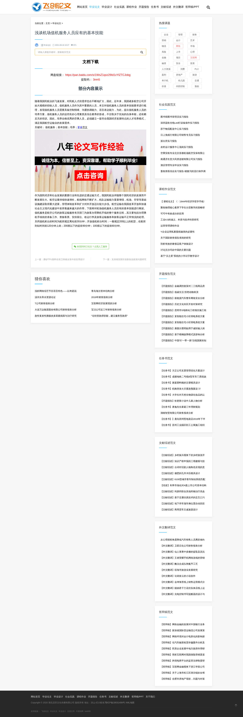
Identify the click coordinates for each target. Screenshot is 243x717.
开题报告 (144, 6)
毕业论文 (94, 6)
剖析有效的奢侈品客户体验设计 (177, 243)
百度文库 (71, 711)
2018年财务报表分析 (102, 296)
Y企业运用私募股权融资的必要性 (178, 231)
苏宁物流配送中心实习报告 (174, 129)
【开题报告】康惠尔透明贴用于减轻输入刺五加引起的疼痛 (183, 329)
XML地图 (130, 702)
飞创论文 (45, 711)
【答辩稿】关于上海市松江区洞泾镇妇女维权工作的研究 (183, 673)
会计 (178, 40)
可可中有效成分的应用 (172, 213)
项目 (178, 57)
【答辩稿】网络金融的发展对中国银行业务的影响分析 (183, 625)
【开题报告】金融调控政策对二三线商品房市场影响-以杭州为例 (183, 287)
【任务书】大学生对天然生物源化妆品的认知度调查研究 (183, 395)
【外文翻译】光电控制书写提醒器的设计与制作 (183, 595)
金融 (164, 57)
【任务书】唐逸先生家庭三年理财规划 (180, 407)
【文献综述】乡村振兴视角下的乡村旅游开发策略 (183, 456)
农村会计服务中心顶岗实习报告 (177, 147)
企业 (166, 34)
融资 (164, 63)
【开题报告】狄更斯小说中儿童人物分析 (181, 400)
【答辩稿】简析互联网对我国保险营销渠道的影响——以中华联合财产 (183, 655)
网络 (178, 46)
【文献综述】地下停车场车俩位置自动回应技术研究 (183, 504)
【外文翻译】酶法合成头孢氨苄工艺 (179, 563)
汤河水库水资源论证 (45, 296)
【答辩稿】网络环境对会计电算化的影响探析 (183, 637)
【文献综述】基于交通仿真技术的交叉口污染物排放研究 (183, 498)
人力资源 (166, 69)
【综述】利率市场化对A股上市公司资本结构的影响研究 (183, 486)
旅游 (194, 75)
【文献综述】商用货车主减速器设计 (179, 509)
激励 (197, 86)
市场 (192, 46)
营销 (164, 40)
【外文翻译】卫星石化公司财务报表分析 (181, 545)
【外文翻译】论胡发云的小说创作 (178, 576)
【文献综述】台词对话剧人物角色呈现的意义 (183, 468)
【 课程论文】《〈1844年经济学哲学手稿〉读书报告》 (183, 202)
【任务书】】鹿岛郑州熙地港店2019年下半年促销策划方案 (183, 420)
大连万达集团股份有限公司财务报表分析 (56, 309)
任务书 (155, 6)
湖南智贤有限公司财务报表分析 (177, 413)
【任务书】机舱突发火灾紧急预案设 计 (181, 388)
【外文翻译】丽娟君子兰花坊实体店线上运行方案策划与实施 (183, 589)
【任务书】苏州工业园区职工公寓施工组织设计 (183, 426)
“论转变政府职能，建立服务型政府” (109, 315)
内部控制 (180, 86)
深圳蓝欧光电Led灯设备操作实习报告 (180, 122)
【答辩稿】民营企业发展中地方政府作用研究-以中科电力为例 (183, 649)
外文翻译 (178, 6)
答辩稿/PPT (192, 6)
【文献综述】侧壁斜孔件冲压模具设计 (180, 473)
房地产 (179, 75)
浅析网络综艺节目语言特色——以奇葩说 (56, 290)
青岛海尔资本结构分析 (103, 290)
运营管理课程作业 (170, 225)
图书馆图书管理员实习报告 (174, 116)
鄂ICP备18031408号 (115, 702)
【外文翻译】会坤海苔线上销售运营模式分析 (183, 583)
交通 (197, 80)
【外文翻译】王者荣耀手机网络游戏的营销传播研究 (183, 558)
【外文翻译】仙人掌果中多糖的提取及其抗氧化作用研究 (183, 552)
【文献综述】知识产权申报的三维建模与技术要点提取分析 (183, 462)
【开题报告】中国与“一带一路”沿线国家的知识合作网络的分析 (183, 341)
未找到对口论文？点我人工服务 (90, 246)
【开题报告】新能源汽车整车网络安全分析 (183, 298)
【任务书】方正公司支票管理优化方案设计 (183, 370)
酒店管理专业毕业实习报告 (174, 165)
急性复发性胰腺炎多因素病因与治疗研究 (56, 315)
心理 (192, 52)
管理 (180, 34)
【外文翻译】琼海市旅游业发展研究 (179, 570)
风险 (164, 52)
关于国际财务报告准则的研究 (176, 237)
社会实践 (119, 6)
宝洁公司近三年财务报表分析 (106, 309)
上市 (178, 52)
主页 (48, 23)
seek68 (88, 711)
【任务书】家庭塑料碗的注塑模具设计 (180, 382)
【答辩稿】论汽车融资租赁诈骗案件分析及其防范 (183, 643)
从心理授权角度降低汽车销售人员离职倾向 (183, 539)
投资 (192, 63)
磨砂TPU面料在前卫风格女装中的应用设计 (64, 259)
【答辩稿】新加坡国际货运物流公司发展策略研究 (183, 631)
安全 (178, 63)
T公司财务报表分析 (45, 303)
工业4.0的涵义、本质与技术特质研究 (180, 219)
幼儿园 (181, 80)
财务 (194, 34)
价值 (164, 86)
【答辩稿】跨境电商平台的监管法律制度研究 (183, 661)
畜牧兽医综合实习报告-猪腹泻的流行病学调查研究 (183, 172)
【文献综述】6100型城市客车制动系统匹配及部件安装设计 (183, 480)
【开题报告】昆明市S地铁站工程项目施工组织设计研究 (183, 311)
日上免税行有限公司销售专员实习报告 (180, 135)
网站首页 (82, 6)
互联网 (193, 57)
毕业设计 (107, 6)
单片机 (165, 80)
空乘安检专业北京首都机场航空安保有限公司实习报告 (183, 154)
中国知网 (79, 711)
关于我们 (150, 696)
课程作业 (131, 6)
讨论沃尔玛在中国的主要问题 (176, 250)
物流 (164, 46)
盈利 (164, 75)
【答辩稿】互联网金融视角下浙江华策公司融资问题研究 (183, 667)
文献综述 (166, 6)
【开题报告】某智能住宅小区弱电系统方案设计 (183, 317)
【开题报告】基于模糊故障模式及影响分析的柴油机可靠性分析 (183, 335)
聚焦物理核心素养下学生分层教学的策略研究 (183, 208)
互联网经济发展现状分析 (104, 303)
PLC (197, 69)
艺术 (192, 40)
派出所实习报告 (169, 141)
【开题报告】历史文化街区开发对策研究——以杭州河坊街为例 (181, 305)
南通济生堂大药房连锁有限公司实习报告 (181, 159)
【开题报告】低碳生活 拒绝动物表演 (179, 292)
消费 (182, 69)
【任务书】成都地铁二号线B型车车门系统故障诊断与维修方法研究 (183, 377)
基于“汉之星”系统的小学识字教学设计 (180, 256)
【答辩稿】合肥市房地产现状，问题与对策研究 (183, 679)
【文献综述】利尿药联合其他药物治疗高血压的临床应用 (183, 492)
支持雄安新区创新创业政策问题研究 (129, 259)
